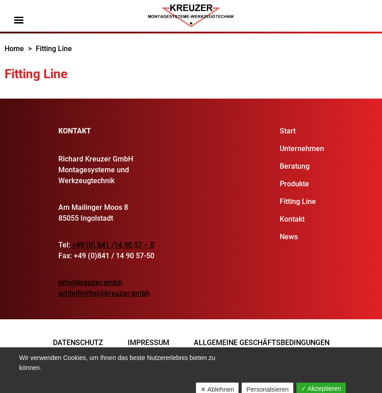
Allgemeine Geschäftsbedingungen (261, 342)
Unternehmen (302, 148)
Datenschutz (78, 342)
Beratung (295, 166)
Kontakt (292, 219)
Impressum (148, 342)
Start (288, 131)
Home (14, 48)
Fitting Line (298, 201)
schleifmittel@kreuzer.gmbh (104, 293)
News (289, 236)
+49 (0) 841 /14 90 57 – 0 (113, 245)
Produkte (294, 184)
